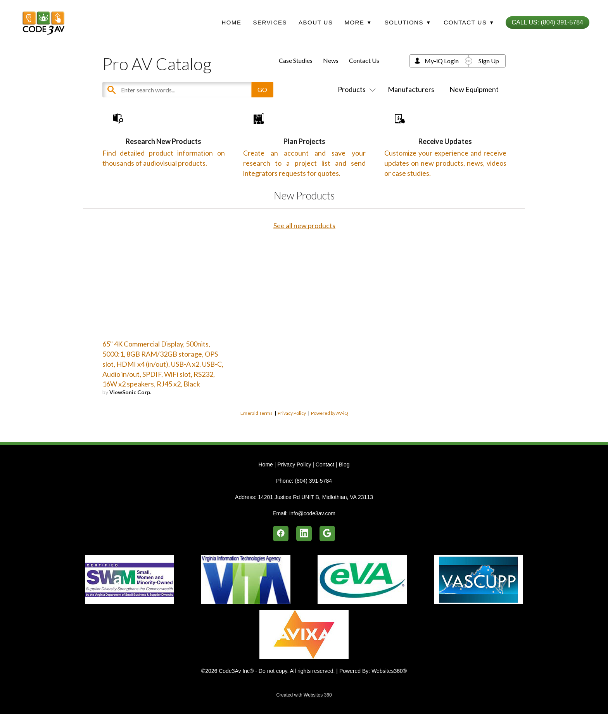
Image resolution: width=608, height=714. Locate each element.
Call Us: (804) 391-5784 (547, 22)
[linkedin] (304, 533)
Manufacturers (411, 89)
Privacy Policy (292, 437)
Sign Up (488, 60)
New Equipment (474, 89)
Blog (344, 464)
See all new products (304, 249)
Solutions (407, 22)
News (331, 60)
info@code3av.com (312, 513)
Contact (325, 464)
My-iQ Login (442, 60)
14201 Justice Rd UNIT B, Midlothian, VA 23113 (315, 497)
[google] (327, 533)
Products (355, 89)
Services (270, 22)
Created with (304, 695)
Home (231, 22)
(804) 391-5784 (313, 481)
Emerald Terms (256, 437)
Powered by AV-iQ (329, 437)
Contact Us (364, 60)
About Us (316, 22)
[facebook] (280, 533)
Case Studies (296, 60)
